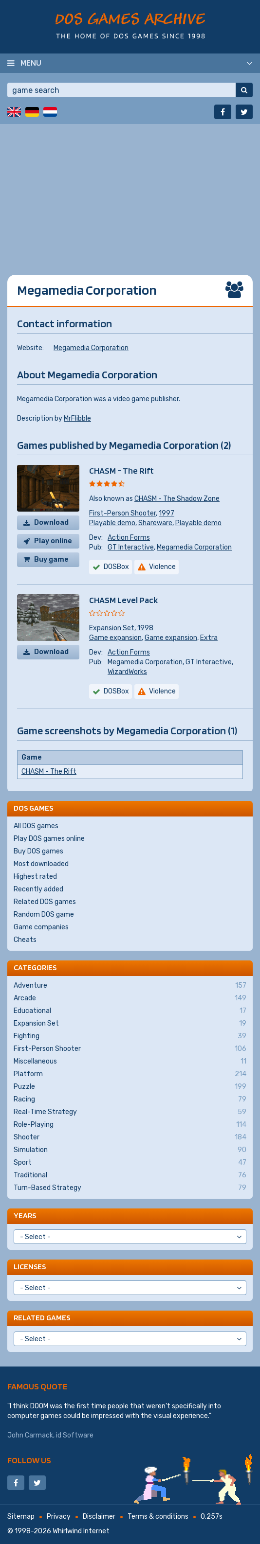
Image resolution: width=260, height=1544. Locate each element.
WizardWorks (127, 672)
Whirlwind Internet (81, 1531)
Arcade (130, 998)
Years (25, 1215)
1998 (145, 628)
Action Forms (129, 537)
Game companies (41, 927)
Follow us (29, 1460)
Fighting (130, 1036)
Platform (130, 1074)
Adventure (130, 986)
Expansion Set (111, 628)
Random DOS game (44, 914)
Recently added (38, 889)
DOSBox (116, 567)
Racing (130, 1099)
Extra (209, 638)
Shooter (130, 1137)
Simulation (130, 1150)
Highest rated (35, 876)
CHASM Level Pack (123, 600)
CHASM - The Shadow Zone (177, 499)
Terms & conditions (158, 1516)
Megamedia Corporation (91, 348)
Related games (42, 1317)
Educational (130, 1011)
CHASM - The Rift (121, 470)
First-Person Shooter (122, 513)
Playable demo (112, 523)
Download (51, 522)
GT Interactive (131, 547)
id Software (74, 1435)
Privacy (59, 1516)
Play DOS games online (49, 838)
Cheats (25, 940)
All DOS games (36, 826)
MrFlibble (77, 418)
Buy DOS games (38, 851)
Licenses (30, 1266)
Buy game (51, 559)
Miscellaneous (130, 1061)
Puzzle (130, 1087)
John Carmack (30, 1435)
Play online (53, 541)
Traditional (130, 1175)
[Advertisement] (130, 192)
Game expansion (115, 638)
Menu (30, 63)
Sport (130, 1163)
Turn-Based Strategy (130, 1188)
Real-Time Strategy (130, 1112)
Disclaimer (99, 1516)
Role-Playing (130, 1125)
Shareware (155, 523)
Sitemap (21, 1516)
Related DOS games (45, 902)
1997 (166, 513)
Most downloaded (41, 864)
